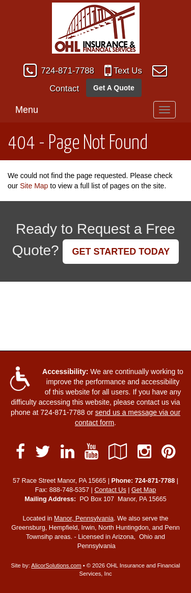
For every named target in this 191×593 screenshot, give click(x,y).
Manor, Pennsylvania (84, 518)
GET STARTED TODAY (121, 251)
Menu (26, 110)
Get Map (143, 489)
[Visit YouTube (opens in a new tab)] (91, 451)
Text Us (128, 71)
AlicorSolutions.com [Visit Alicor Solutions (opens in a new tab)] (56, 565)
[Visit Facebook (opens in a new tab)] (20, 451)
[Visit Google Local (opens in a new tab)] (117, 451)
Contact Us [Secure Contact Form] (110, 489)
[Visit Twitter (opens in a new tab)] (43, 451)
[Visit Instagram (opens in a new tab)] (144, 451)
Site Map (34, 186)
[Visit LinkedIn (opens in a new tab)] (67, 451)
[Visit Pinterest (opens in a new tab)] (168, 451)
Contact (64, 88)
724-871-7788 (67, 71)
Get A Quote (113, 88)
